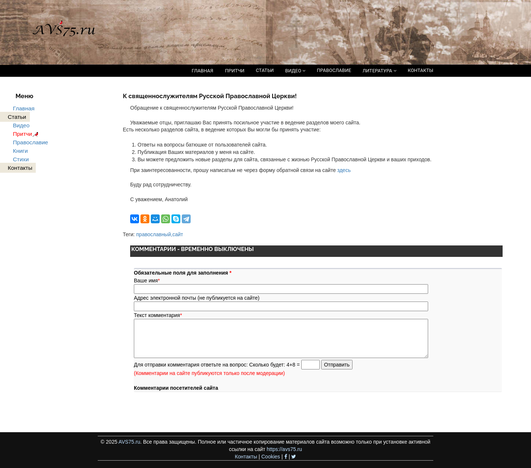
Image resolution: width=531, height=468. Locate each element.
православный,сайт (159, 234)
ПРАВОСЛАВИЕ (334, 70)
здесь (344, 170)
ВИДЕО (295, 70)
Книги (20, 151)
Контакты (246, 457)
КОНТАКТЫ (420, 70)
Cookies (270, 457)
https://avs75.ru (284, 449)
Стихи (21, 159)
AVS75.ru (129, 442)
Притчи (27, 134)
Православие (30, 142)
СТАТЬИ (265, 70)
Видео (21, 125)
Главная (24, 108)
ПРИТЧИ (234, 70)
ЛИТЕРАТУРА (379, 70)
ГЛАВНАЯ (203, 70)
